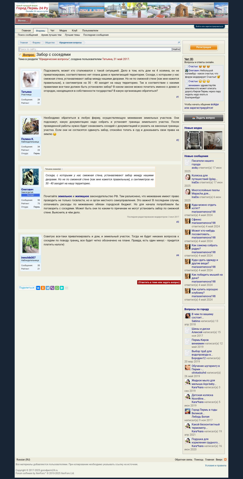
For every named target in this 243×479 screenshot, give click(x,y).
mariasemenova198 (203, 211)
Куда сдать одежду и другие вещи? (205, 261)
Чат (52, 30)
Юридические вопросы (54, 59)
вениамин (198, 343)
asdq (195, 167)
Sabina (196, 321)
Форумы (40, 30)
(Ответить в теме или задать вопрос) (159, 282)
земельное (65, 196)
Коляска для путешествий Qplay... (205, 177)
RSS (225, 459)
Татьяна (107, 59)
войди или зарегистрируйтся (201, 106)
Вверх (219, 459)
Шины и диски (201, 328)
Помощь (199, 459)
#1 (177, 97)
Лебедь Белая (200, 416)
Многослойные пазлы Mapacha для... (206, 192)
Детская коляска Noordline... (202, 396)
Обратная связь (183, 459)
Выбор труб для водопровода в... (202, 353)
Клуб (74, 30)
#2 (177, 140)
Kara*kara (198, 387)
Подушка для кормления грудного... (206, 441)
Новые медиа (193, 128)
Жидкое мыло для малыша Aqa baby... (204, 382)
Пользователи (90, 30)
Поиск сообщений (28, 35)
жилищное (82, 196)
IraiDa (195, 182)
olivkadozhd (199, 372)
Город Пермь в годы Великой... (204, 411)
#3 (177, 222)
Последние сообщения (96, 35)
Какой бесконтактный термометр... (206, 426)
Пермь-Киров (200, 340)
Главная (26, 30)
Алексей (197, 332)
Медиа (63, 30)
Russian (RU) (23, 459)
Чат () (188, 59)
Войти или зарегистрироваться (209, 26)
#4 (177, 255)
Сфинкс (196, 219)
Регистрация (203, 47)
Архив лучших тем (51, 35)
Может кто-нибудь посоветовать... (203, 232)
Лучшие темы (72, 35)
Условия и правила (215, 465)
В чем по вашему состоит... (202, 316)
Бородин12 (199, 358)
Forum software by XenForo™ (45, 473)
